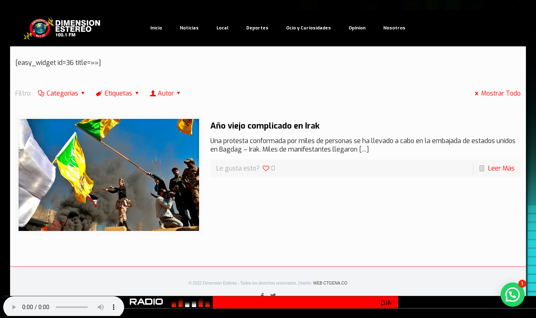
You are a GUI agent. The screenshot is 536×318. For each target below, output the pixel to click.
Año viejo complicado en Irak (265, 126)
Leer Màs (501, 168)
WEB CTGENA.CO (330, 283)
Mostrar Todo (496, 93)
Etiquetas (118, 93)
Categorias (62, 93)
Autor (165, 93)
